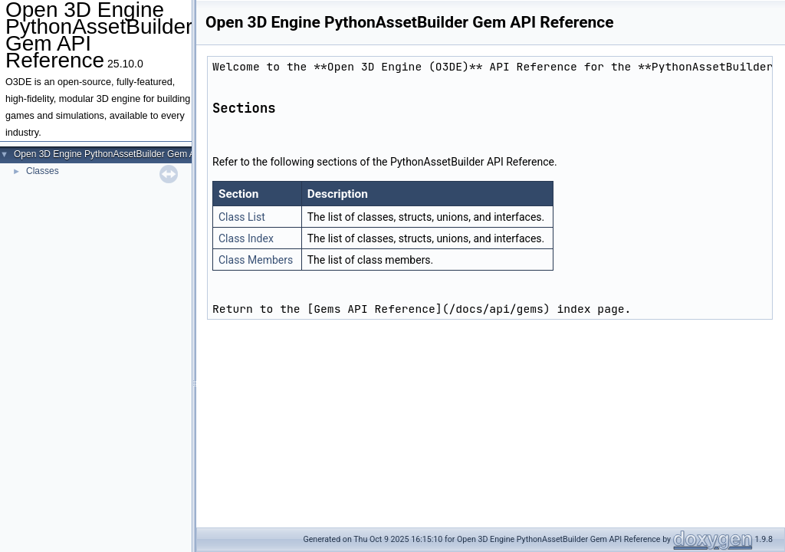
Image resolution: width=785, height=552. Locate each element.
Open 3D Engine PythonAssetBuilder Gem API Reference (131, 154)
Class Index (246, 238)
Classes (42, 171)
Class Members (255, 260)
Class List (241, 217)
